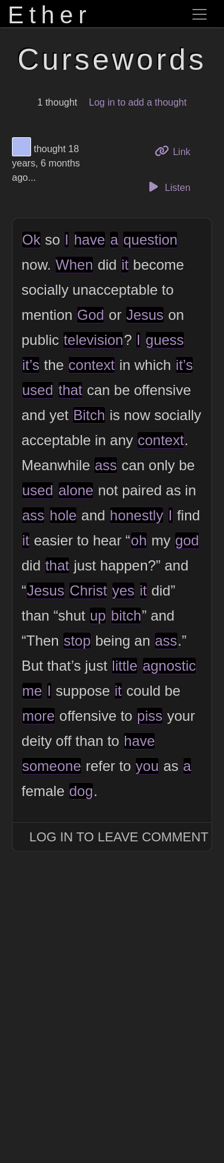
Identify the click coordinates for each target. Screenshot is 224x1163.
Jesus (145, 315)
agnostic (169, 666)
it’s (30, 365)
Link (177, 150)
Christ (88, 590)
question (150, 240)
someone (51, 766)
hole (63, 515)
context (92, 365)
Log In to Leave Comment (118, 836)
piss (149, 716)
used (37, 390)
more (38, 716)
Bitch (89, 415)
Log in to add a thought (138, 102)
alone (76, 490)
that (70, 390)
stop (76, 641)
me (32, 691)
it (124, 265)
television (93, 340)
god (187, 540)
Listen (168, 187)
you (147, 766)
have (89, 240)
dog (81, 791)
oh (139, 540)
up (98, 615)
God (90, 315)
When (74, 265)
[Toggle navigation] (199, 14)
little (124, 666)
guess (165, 340)
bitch (126, 615)
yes (123, 590)
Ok (31, 240)
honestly (136, 515)
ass (105, 465)
